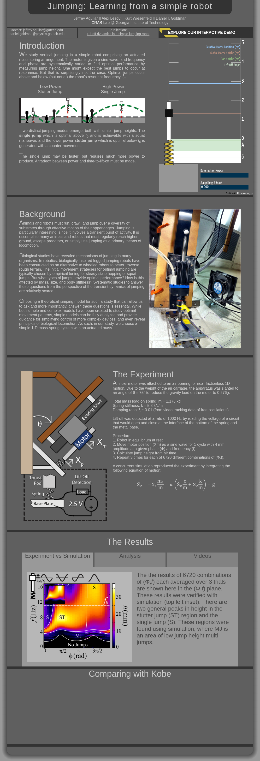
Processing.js (245, 193)
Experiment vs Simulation (57, 556)
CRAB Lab (100, 23)
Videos (202, 556)
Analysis (130, 556)
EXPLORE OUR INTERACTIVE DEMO (201, 32)
